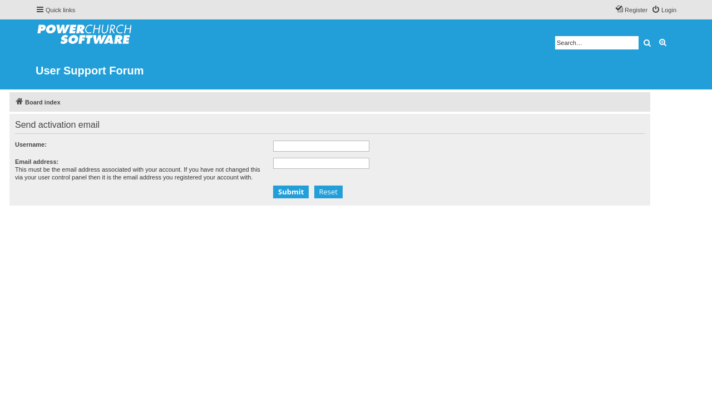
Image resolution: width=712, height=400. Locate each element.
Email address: (63, 161)
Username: (57, 144)
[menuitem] (663, 10)
